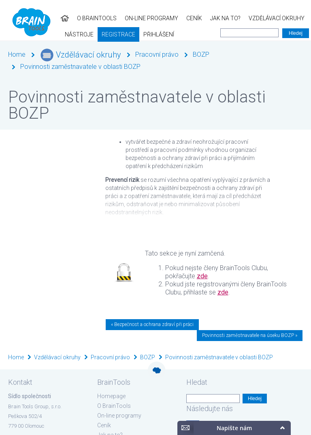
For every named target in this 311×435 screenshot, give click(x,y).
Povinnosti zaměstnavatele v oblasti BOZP (80, 66)
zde (202, 276)
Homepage (111, 396)
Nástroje (266, 18)
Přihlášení (61, 34)
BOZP (201, 54)
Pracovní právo (157, 54)
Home (17, 54)
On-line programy (90, 18)
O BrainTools (36, 18)
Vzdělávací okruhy (216, 18)
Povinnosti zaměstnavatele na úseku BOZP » (249, 335)
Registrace (21, 34)
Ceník (133, 18)
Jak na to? (164, 18)
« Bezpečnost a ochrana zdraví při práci (152, 324)
